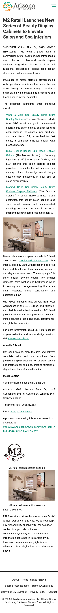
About (15, 579)
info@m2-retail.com (21, 411)
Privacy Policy (37, 591)
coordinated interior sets (33, 260)
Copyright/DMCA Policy (14, 591)
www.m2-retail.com (18, 338)
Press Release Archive (34, 579)
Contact (52, 591)
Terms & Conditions (42, 585)
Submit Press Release (17, 585)
